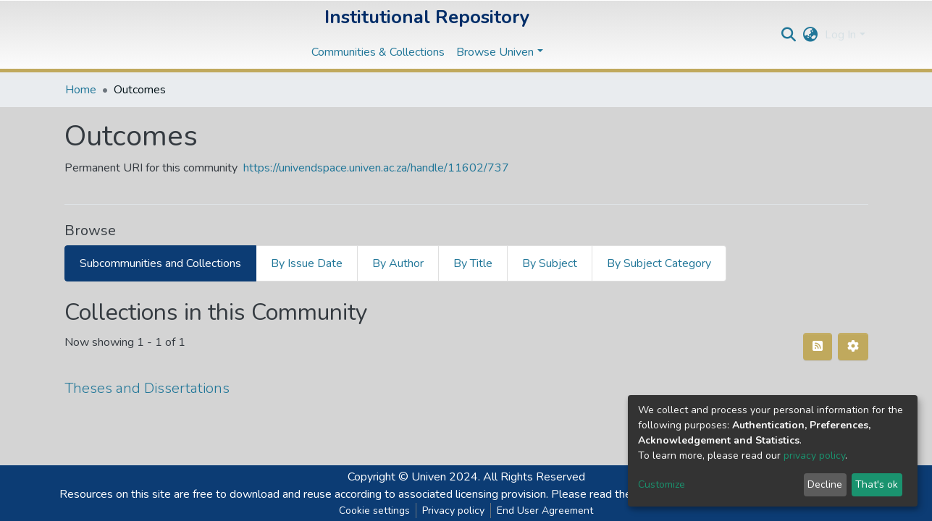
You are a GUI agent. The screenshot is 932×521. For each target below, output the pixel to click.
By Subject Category (659, 263)
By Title (472, 263)
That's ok (876, 484)
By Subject (549, 263)
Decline (824, 484)
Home (80, 90)
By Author (398, 263)
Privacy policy (453, 510)
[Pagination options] (853, 346)
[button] (810, 34)
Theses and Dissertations (147, 388)
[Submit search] (788, 34)
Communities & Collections (378, 52)
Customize (661, 484)
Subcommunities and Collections (160, 263)
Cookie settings (374, 510)
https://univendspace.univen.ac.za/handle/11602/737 (376, 168)
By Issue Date (307, 263)
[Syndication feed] (817, 346)
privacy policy (814, 455)
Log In (840, 35)
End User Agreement (545, 510)
